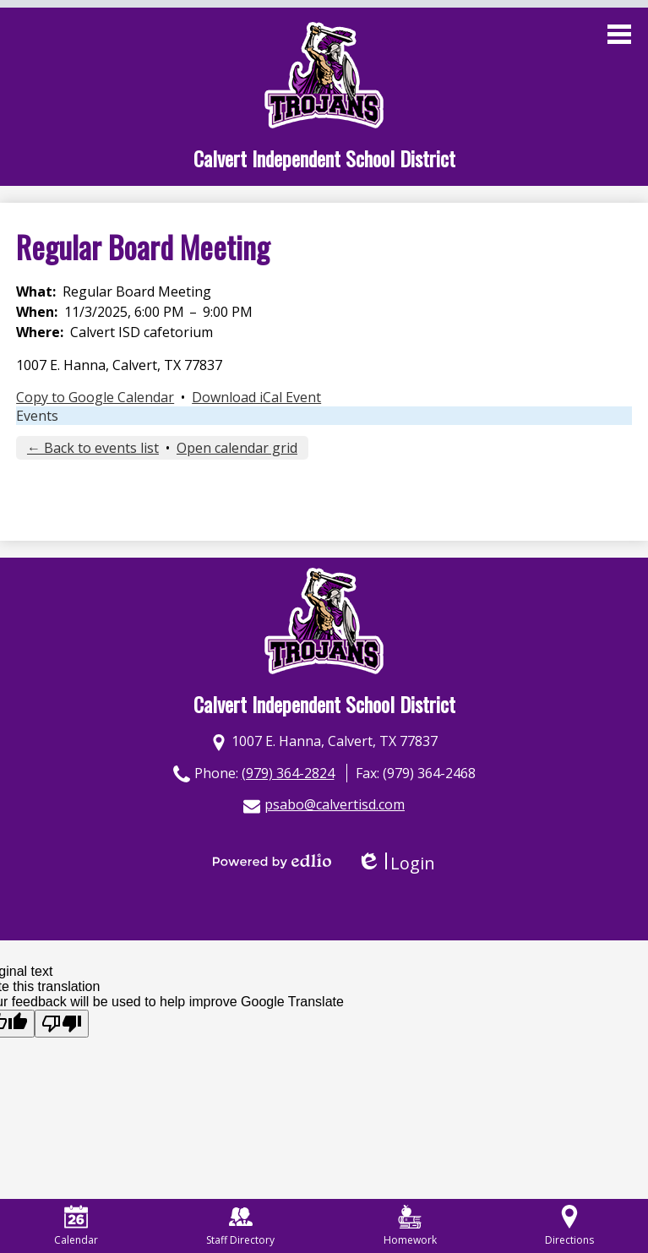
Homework (410, 1226)
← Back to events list (93, 448)
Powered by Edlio (272, 861)
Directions (569, 1226)
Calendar (76, 1226)
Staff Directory (240, 1226)
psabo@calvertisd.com (334, 804)
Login (396, 863)
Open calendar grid (237, 448)
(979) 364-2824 (288, 773)
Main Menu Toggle (619, 34)
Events (37, 415)
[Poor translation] (62, 1024)
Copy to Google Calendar (95, 397)
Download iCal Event (256, 397)
